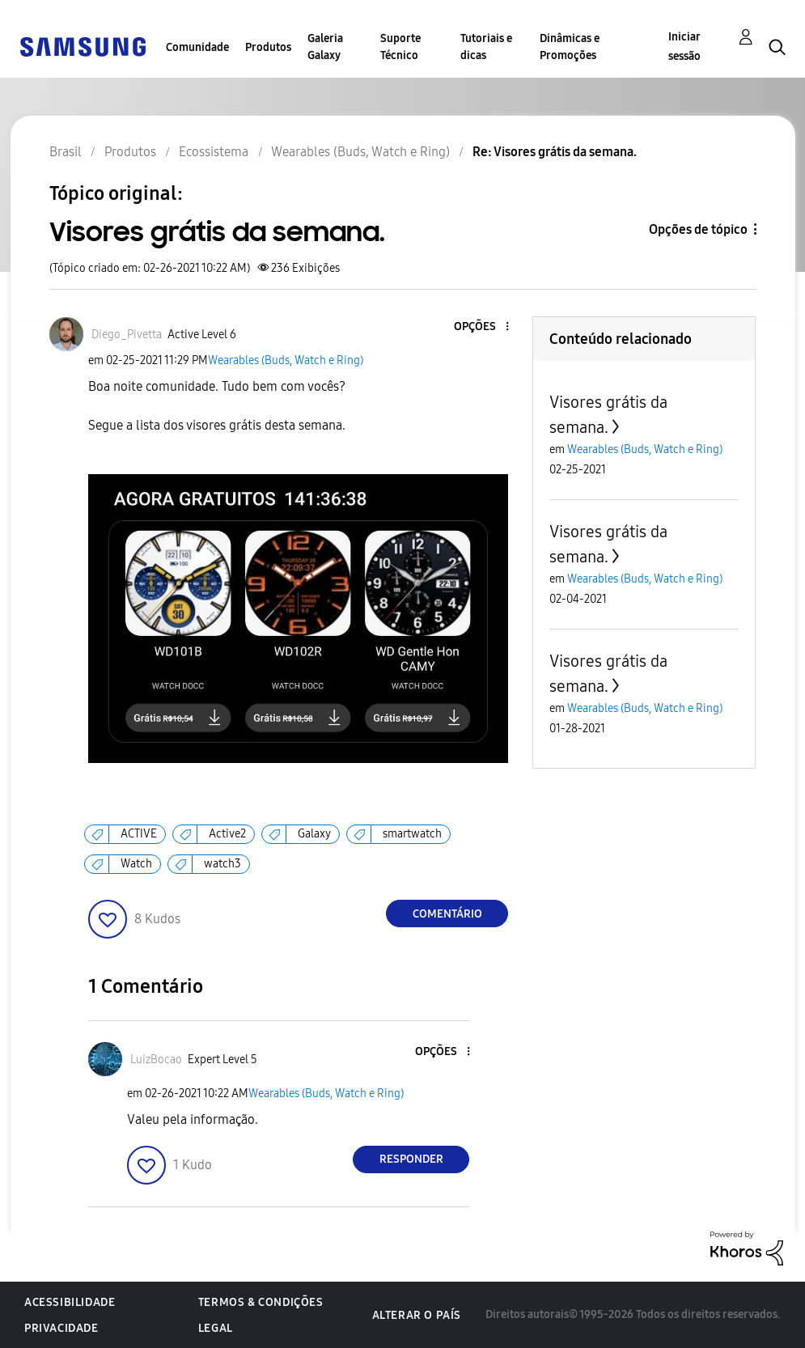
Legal (215, 1328)
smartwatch (412, 834)
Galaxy (314, 834)
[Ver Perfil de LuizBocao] (156, 1059)
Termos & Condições (261, 1302)
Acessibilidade (69, 1302)
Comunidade (197, 47)
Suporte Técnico (400, 47)
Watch (136, 864)
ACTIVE (139, 834)
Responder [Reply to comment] (411, 1159)
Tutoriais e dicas (486, 47)
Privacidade (61, 1328)
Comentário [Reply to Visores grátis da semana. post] (447, 914)
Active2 (227, 834)
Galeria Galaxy (325, 47)
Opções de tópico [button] (698, 229)
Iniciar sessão (684, 46)
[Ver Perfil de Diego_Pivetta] (126, 334)
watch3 (222, 864)
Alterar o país (416, 1315)
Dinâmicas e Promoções (570, 47)
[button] (480, 327)
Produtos (268, 47)
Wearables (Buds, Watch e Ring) (285, 360)
